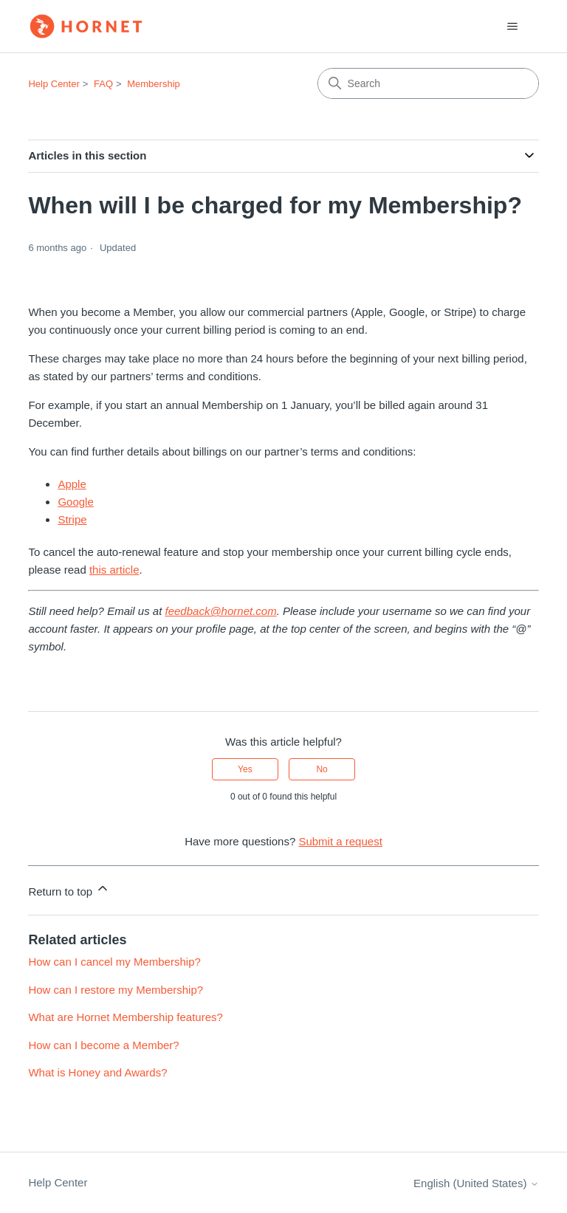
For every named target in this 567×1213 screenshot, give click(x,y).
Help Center (53, 83)
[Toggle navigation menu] (513, 26)
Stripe (72, 519)
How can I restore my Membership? (115, 989)
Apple (72, 484)
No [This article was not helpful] (321, 769)
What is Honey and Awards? (97, 1072)
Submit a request (340, 841)
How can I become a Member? (103, 1045)
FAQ (103, 83)
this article (114, 569)
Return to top (69, 889)
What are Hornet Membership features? (125, 1017)
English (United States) (476, 1183)
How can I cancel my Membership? (114, 961)
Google (75, 501)
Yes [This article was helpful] (245, 769)
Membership (153, 83)
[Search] (428, 83)
